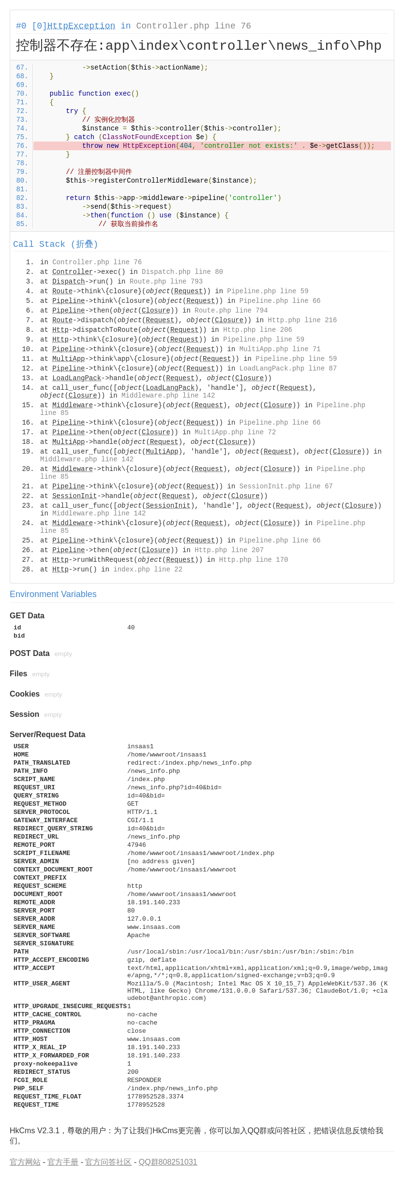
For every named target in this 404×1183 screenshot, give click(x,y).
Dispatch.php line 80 (182, 272)
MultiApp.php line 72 (235, 432)
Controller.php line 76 (193, 26)
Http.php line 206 (257, 330)
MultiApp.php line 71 (280, 349)
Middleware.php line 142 (168, 395)
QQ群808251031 (168, 1162)
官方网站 (25, 1162)
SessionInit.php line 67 (286, 486)
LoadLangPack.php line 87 (288, 368)
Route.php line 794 (231, 310)
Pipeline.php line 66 (280, 301)
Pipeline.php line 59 (268, 291)
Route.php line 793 (166, 281)
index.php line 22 (147, 569)
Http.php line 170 (253, 560)
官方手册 (62, 1162)
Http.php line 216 (302, 320)
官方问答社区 (108, 1162)
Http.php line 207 (229, 550)
